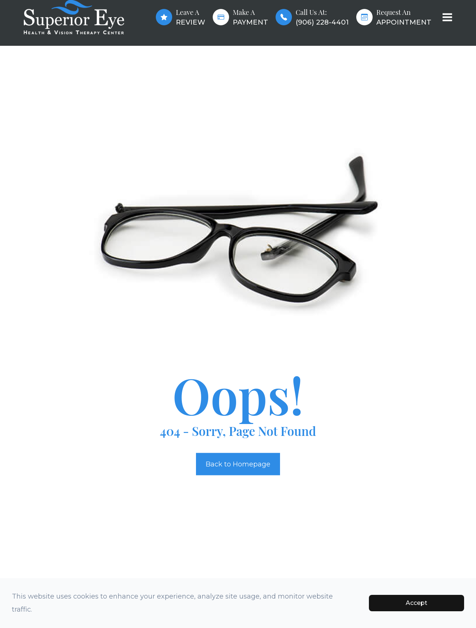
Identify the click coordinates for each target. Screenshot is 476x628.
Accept (416, 602)
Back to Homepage (238, 464)
